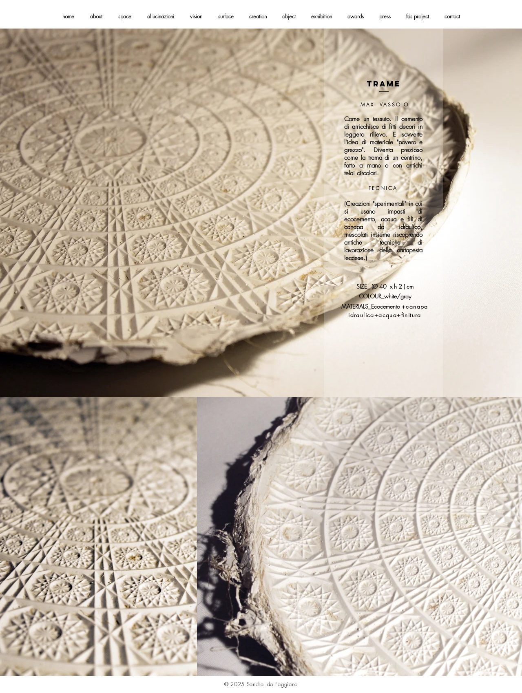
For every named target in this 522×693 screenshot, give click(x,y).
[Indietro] (45, 212)
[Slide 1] (261, 381)
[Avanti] (477, 212)
